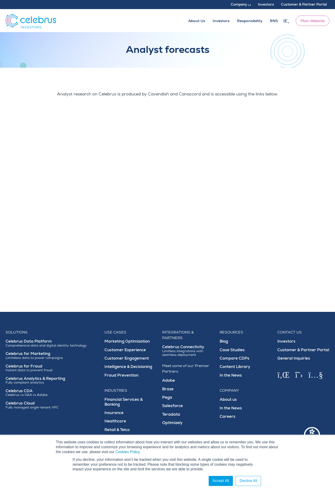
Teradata (171, 414)
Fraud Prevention (121, 375)
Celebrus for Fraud (52, 368)
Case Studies (232, 349)
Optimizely (172, 422)
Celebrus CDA (52, 392)
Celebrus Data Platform (52, 343)
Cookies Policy (127, 452)
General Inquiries (293, 358)
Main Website (313, 21)
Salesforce (172, 405)
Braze (168, 389)
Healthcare (115, 421)
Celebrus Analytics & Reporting (52, 380)
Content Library (235, 366)
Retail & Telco (117, 429)
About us (228, 399)
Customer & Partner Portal (303, 349)
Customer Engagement (126, 358)
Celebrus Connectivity (188, 350)
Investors (286, 341)
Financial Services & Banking (123, 402)
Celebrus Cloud (52, 405)
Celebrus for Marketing (52, 355)
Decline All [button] (248, 481)
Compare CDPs (234, 358)
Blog (224, 341)
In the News (231, 375)
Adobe (168, 380)
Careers (227, 416)
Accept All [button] (221, 481)
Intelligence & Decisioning (128, 366)
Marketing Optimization (127, 341)
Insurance (114, 412)
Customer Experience (125, 349)
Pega (167, 397)
